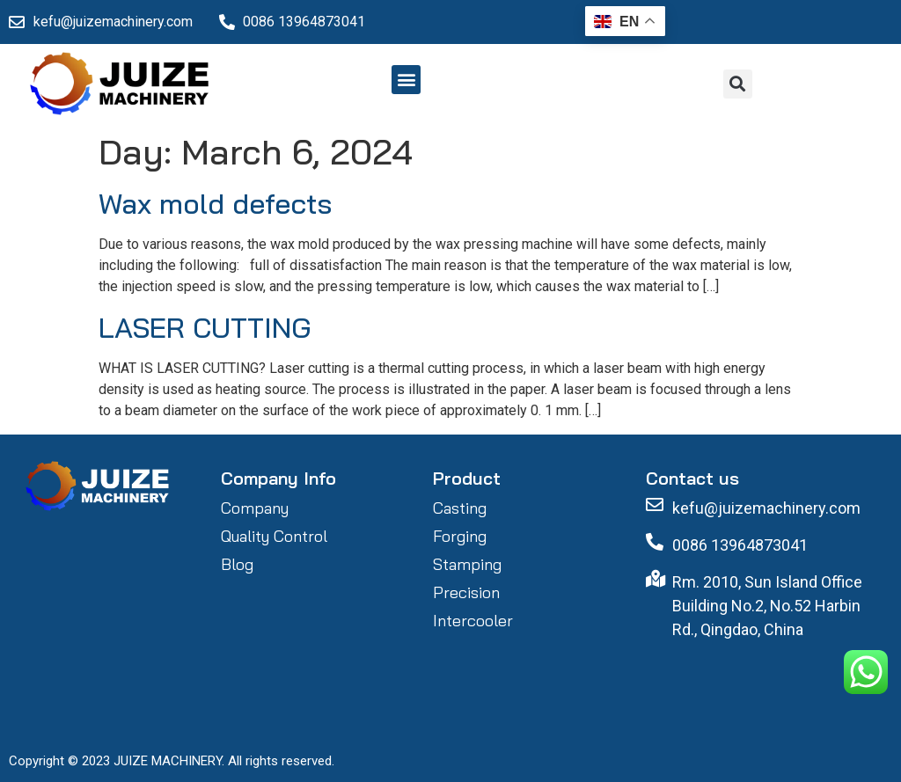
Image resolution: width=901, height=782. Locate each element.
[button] (406, 79)
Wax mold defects (215, 203)
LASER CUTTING (205, 327)
